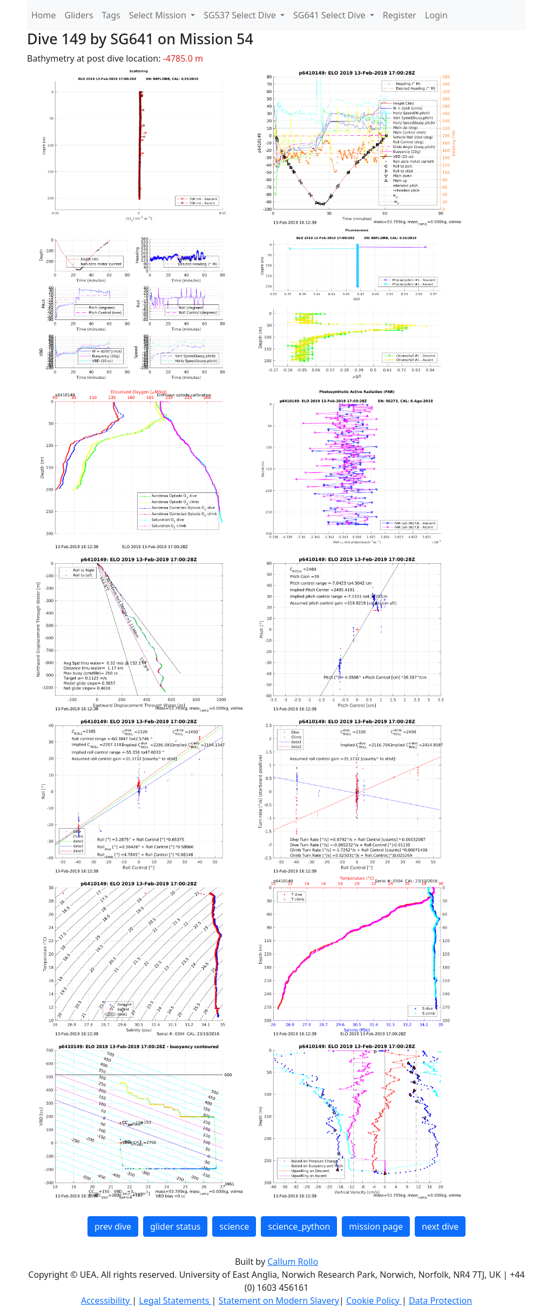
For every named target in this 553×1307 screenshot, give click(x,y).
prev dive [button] (113, 1226)
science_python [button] (299, 1226)
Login (436, 15)
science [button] (234, 1226)
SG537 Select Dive (241, 15)
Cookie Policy (374, 1300)
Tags (111, 15)
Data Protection (440, 1300)
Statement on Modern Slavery (279, 1300)
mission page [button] (376, 1226)
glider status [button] (175, 1226)
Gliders (79, 15)
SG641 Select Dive (330, 15)
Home (43, 15)
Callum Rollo (292, 1262)
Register (399, 15)
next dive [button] (440, 1226)
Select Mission (158, 15)
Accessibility (106, 1300)
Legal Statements (175, 1300)
